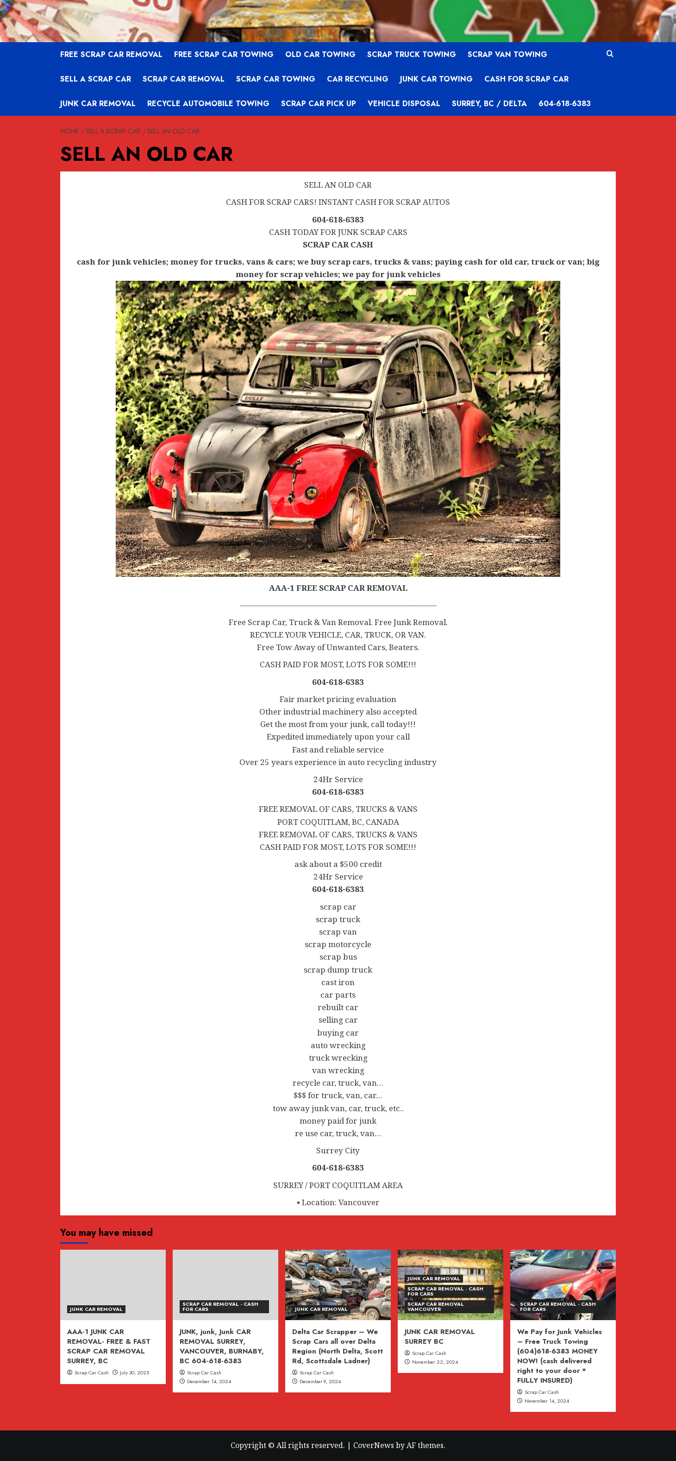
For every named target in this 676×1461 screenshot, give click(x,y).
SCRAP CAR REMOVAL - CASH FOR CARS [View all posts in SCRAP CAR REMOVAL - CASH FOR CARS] (220, 1306)
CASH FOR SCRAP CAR (526, 79)
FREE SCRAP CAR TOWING (224, 54)
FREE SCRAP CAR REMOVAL (111, 54)
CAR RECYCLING (357, 79)
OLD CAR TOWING (320, 54)
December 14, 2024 (209, 1381)
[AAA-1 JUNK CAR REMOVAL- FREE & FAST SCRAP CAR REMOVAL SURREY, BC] (113, 1285)
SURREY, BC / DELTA (489, 103)
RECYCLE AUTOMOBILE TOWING (208, 103)
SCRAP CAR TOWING (275, 79)
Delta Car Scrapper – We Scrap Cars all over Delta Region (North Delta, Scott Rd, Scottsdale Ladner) (337, 1346)
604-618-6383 (564, 103)
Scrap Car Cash (92, 1372)
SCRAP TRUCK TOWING (411, 54)
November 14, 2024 (547, 1400)
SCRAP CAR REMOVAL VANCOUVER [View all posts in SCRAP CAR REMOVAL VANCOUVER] (435, 1306)
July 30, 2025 (134, 1372)
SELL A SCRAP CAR (95, 79)
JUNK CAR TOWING (436, 79)
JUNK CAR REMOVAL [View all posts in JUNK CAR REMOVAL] (96, 1309)
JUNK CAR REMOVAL (98, 103)
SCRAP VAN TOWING (507, 54)
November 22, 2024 (435, 1362)
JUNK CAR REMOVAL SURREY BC (440, 1337)
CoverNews (373, 1445)
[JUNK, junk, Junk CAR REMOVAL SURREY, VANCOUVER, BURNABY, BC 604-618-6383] (225, 1285)
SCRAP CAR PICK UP (318, 103)
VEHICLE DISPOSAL (404, 103)
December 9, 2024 (320, 1381)
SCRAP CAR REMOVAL (184, 79)
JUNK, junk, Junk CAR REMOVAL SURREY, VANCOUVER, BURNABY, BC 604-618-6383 (222, 1346)
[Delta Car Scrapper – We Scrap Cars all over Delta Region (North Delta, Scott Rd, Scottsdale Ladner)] (338, 1285)
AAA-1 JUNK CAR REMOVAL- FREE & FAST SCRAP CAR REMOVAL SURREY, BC (108, 1346)
